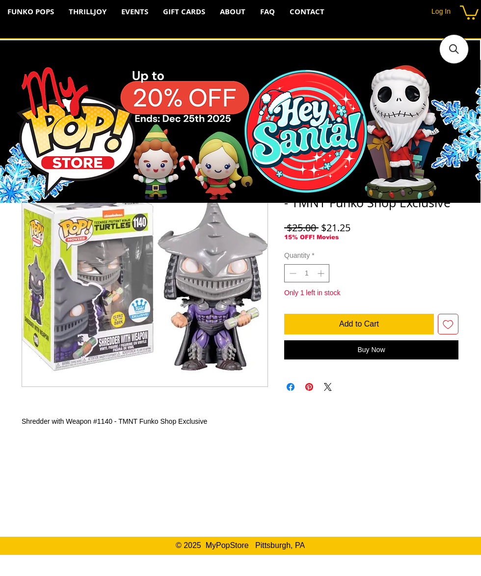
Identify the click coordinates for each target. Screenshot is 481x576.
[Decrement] (292, 273)
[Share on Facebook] (290, 387)
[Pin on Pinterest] (309, 387)
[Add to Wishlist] (448, 324)
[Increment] (322, 273)
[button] (469, 12)
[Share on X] (328, 387)
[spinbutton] (307, 273)
